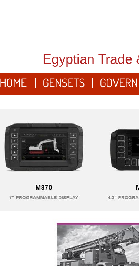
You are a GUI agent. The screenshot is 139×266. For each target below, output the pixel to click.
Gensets (64, 82)
